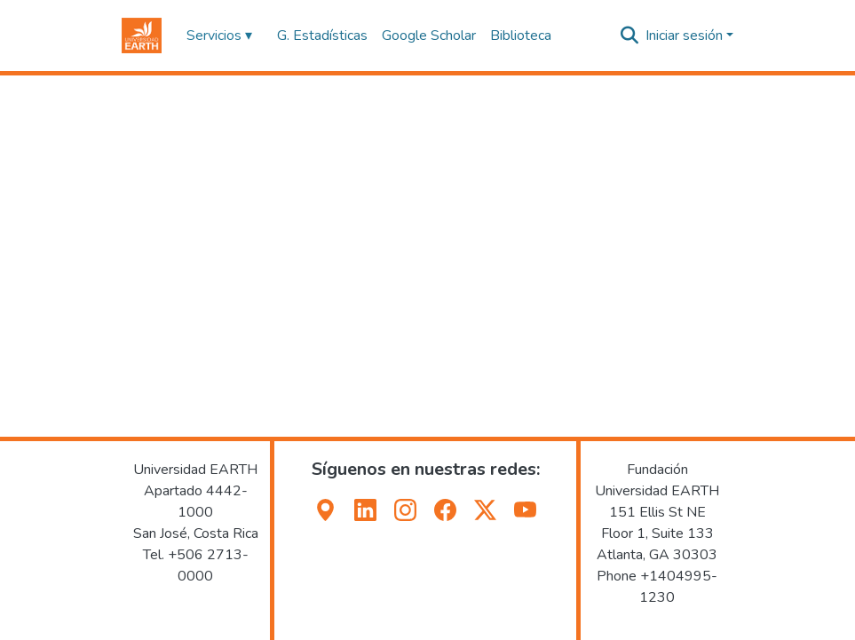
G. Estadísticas (322, 35)
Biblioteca (520, 35)
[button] (142, 35)
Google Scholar (429, 35)
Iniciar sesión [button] (685, 35)
